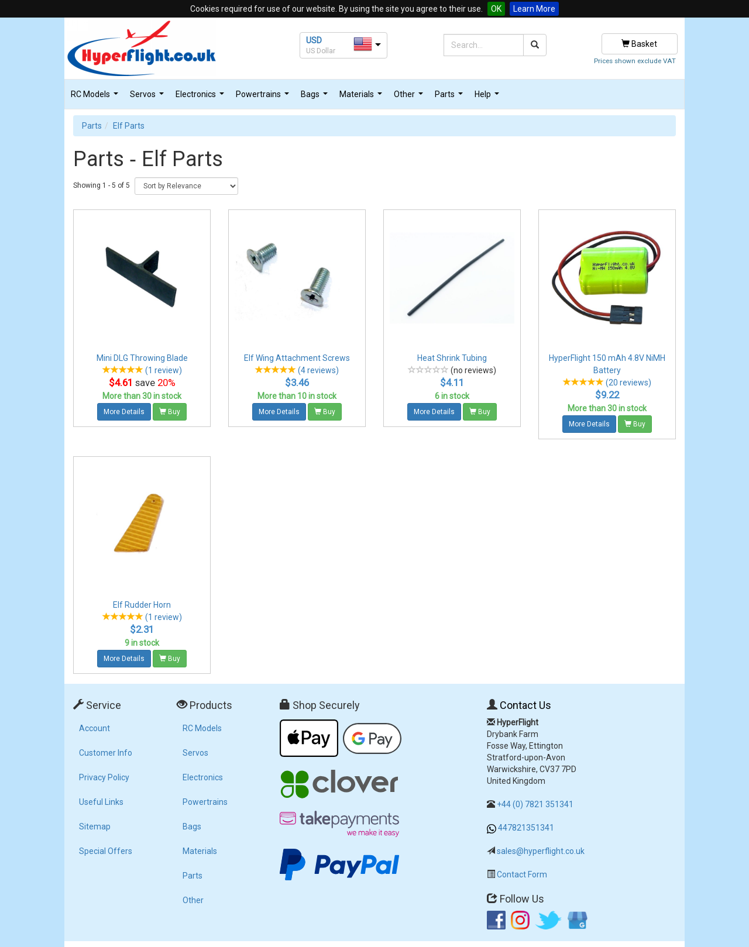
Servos (148, 97)
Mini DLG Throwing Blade (142, 358)
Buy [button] (169, 412)
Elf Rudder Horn (142, 604)
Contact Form (522, 874)
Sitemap (95, 826)
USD (314, 40)
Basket (639, 44)
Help (488, 97)
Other (410, 97)
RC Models (96, 97)
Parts (450, 97)
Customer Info (105, 752)
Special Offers (105, 851)
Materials (362, 97)
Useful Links (101, 802)
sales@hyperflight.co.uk (541, 851)
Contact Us (525, 705)
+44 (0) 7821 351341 (535, 804)
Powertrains (264, 97)
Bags (316, 97)
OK (496, 8)
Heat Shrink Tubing (452, 358)
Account (94, 728)
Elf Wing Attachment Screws (297, 358)
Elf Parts (129, 125)
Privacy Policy (104, 777)
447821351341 (526, 827)
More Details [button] (124, 412)
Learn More (534, 8)
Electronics (201, 97)
